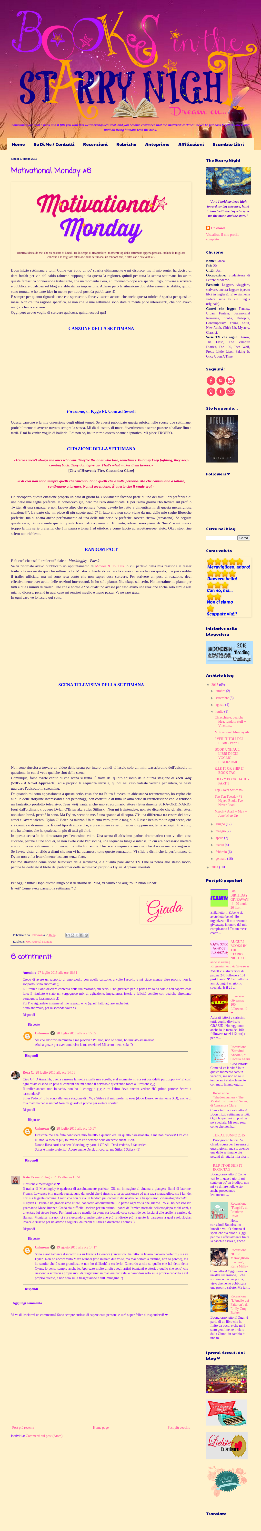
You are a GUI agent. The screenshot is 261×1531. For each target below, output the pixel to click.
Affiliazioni (191, 144)
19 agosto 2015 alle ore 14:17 (76, 1247)
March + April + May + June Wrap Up (231, 813)
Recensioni (95, 144)
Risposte (34, 1025)
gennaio (221, 858)
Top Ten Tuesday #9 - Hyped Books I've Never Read (229, 801)
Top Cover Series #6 (229, 790)
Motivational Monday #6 (232, 732)
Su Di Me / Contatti (54, 144)
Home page (101, 1427)
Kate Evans (31, 1177)
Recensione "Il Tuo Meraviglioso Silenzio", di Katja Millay (240, 1258)
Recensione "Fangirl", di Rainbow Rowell (239, 1210)
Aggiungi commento (27, 1303)
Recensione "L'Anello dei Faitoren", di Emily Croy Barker (240, 1304)
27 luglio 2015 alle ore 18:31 (57, 972)
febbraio (221, 852)
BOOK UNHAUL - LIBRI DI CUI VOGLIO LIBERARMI (228, 756)
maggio (221, 831)
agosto (220, 705)
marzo (220, 845)
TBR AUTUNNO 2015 (229, 1135)
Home (18, 144)
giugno (220, 824)
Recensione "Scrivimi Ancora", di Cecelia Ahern (240, 1053)
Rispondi (29, 1015)
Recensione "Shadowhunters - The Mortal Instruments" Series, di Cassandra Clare (229, 1099)
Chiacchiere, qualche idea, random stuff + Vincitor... (230, 722)
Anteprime (157, 144)
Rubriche (126, 144)
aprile (219, 838)
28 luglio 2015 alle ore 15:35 (76, 1033)
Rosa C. (28, 1072)
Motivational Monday (38, 941)
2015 (215, 685)
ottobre (220, 691)
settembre (222, 698)
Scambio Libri (228, 144)
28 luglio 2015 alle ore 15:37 (76, 1128)
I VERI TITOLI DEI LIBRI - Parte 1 (229, 741)
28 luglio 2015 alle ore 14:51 (55, 1072)
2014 (215, 867)
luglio (219, 711)
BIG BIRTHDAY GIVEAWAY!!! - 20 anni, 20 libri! (240, 899)
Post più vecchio (179, 1427)
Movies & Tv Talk (109, 566)
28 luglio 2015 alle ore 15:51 (60, 1177)
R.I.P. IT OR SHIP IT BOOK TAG (229, 771)
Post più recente (23, 1427)
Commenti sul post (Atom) (44, 1436)
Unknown (42, 1033)
